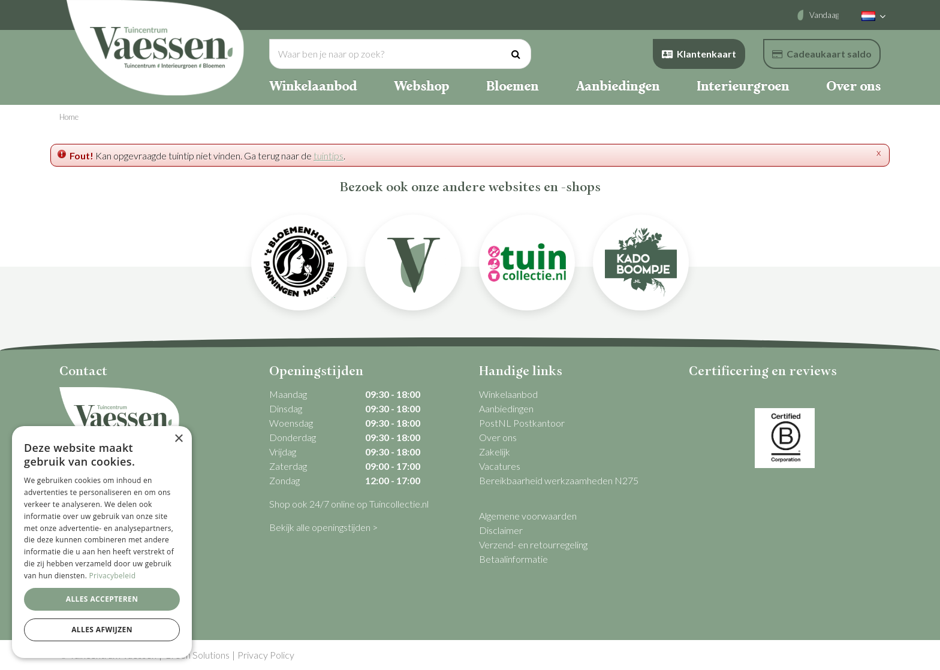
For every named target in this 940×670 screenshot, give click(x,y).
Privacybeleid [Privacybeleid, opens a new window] (112, 576)
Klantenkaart (699, 53)
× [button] (178, 438)
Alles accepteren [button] (102, 599)
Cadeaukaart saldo (822, 53)
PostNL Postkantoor (522, 422)
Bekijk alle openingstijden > (323, 527)
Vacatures (499, 466)
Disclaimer (501, 530)
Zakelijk (494, 451)
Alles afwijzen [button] (101, 629)
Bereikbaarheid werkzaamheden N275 (558, 480)
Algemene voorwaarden (528, 515)
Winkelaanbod (508, 394)
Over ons (498, 437)
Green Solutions (197, 654)
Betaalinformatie (513, 559)
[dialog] (102, 542)
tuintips (329, 155)
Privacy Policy (265, 654)
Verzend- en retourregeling (533, 544)
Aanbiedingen (506, 408)
